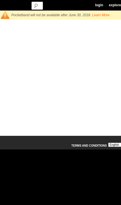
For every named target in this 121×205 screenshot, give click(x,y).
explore (115, 5)
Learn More (100, 15)
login (99, 5)
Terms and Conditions (89, 145)
